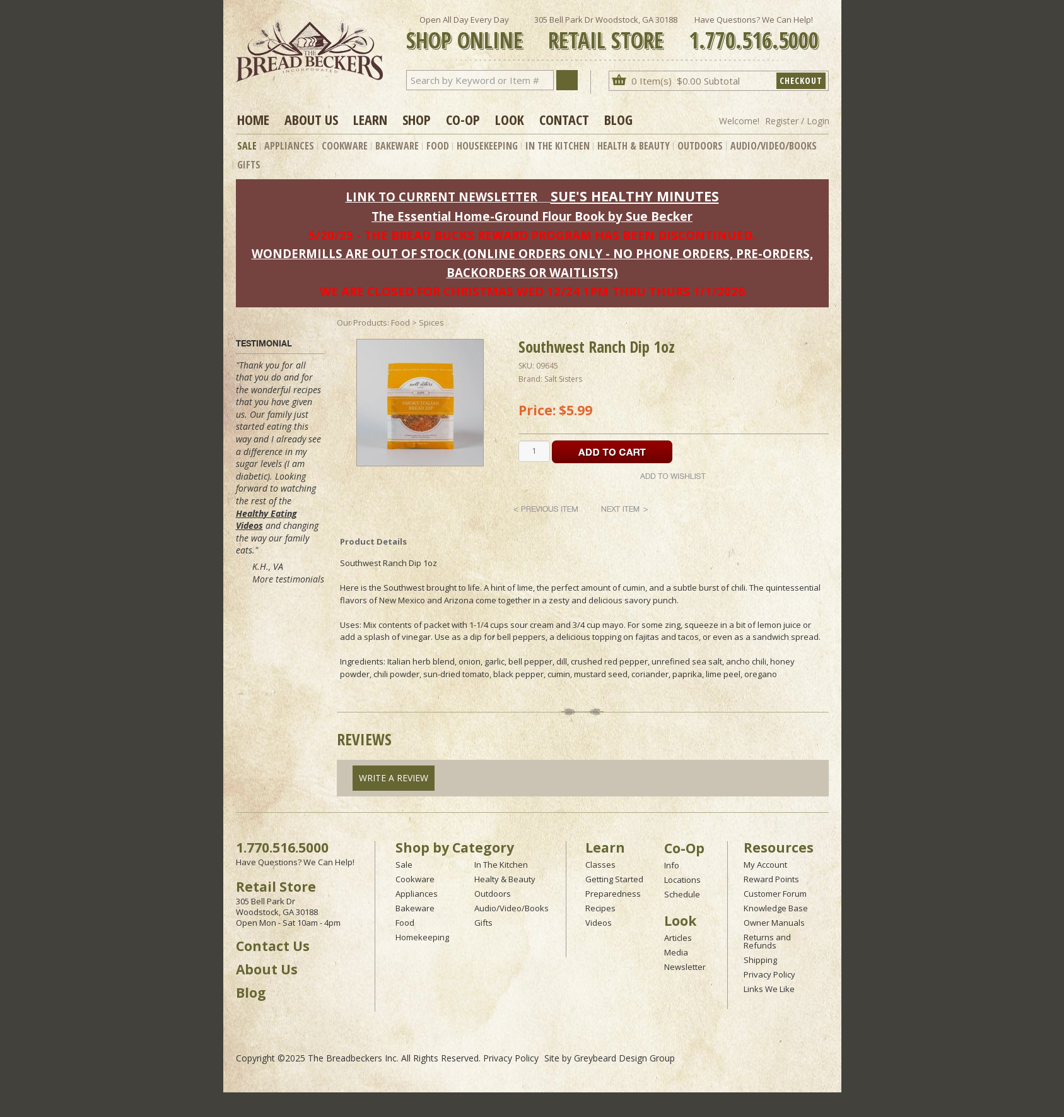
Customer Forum (775, 893)
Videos (598, 922)
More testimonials (288, 579)
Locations (682, 879)
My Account (765, 864)
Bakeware (397, 146)
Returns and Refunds (767, 941)
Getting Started (614, 879)
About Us (311, 119)
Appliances (289, 146)
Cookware (345, 146)
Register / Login (797, 121)
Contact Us (273, 946)
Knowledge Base (776, 908)
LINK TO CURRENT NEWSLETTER (441, 196)
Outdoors (700, 146)
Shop (416, 119)
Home (253, 119)
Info (671, 865)
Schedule (682, 894)
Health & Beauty (633, 146)
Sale (247, 146)
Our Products (362, 322)
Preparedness (613, 893)
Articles (678, 937)
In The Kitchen (557, 146)
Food (437, 146)
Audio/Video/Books (773, 146)
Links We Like (769, 989)
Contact (564, 119)
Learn (370, 119)
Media (676, 952)
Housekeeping (487, 146)
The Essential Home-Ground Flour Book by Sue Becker (532, 216)
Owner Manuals (774, 922)
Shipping (760, 960)
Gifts (248, 165)
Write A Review (393, 778)
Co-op (463, 119)
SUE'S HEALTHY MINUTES (635, 196)
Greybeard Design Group (624, 1058)
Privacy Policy (769, 974)
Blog (618, 119)
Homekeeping (422, 937)
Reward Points (771, 879)
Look (509, 119)
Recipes (600, 908)
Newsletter (685, 966)
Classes (600, 864)
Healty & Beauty (504, 879)
